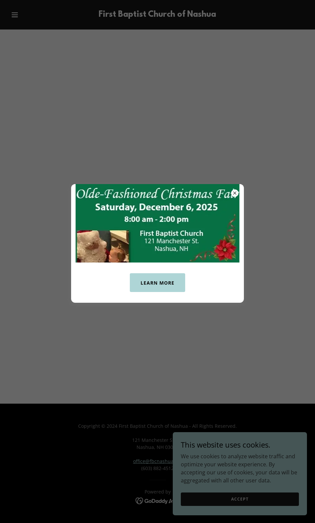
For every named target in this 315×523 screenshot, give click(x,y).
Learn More (157, 283)
